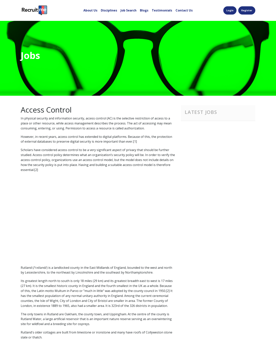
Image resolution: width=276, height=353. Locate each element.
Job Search (128, 10)
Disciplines (109, 10)
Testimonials (162, 10)
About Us (90, 10)
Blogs (144, 10)
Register (246, 10)
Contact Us (184, 10)
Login (229, 10)
